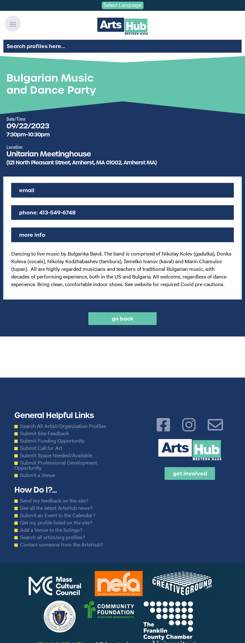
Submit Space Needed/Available (56, 455)
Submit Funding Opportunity (52, 440)
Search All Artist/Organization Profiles (63, 426)
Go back (122, 318)
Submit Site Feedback (44, 433)
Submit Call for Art (41, 448)
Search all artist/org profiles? (52, 537)
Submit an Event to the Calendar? (57, 515)
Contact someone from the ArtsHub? (61, 544)
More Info (32, 234)
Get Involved (190, 473)
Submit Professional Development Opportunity (55, 465)
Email (26, 190)
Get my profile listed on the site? (56, 522)
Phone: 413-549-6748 (47, 212)
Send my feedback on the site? (54, 500)
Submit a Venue (37, 475)
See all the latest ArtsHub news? (56, 507)
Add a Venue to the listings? (51, 529)
